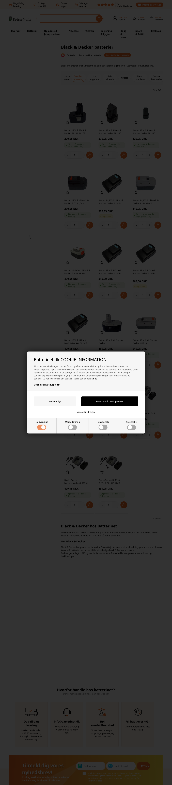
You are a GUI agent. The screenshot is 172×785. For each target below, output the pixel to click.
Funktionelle (103, 425)
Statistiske (131, 425)
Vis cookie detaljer (86, 411)
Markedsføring (72, 425)
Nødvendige (42, 425)
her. (95, 378)
